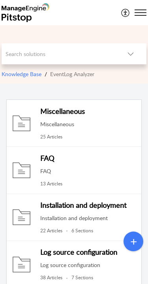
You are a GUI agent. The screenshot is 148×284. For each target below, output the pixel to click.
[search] (58, 53)
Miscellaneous (62, 111)
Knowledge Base (21, 74)
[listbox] (130, 53)
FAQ (47, 158)
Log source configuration (78, 252)
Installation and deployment (83, 205)
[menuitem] (126, 13)
